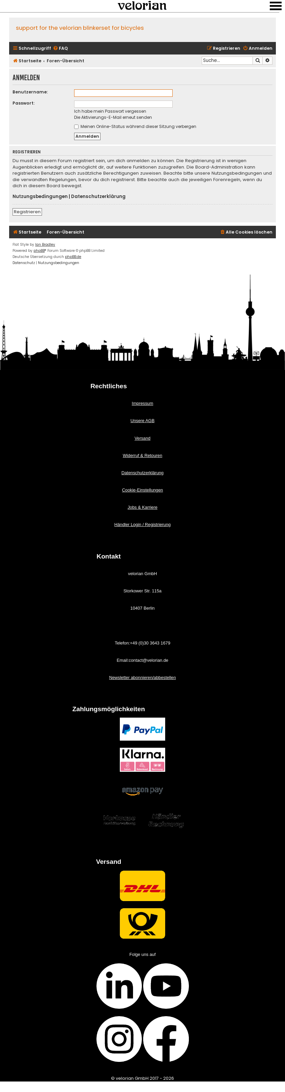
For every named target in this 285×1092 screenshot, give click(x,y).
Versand (143, 438)
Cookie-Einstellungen (142, 490)
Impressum (142, 403)
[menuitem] (60, 48)
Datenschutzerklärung (98, 197)
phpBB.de (73, 256)
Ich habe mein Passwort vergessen (110, 111)
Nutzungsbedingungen (40, 197)
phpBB (39, 250)
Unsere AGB (142, 420)
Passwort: (24, 103)
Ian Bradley (45, 244)
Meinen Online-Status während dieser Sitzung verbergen (135, 126)
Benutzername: (30, 92)
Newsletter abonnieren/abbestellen (142, 677)
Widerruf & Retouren (142, 455)
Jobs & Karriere (142, 507)
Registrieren (27, 212)
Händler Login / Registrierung (142, 524)
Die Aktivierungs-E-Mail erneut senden (113, 117)
